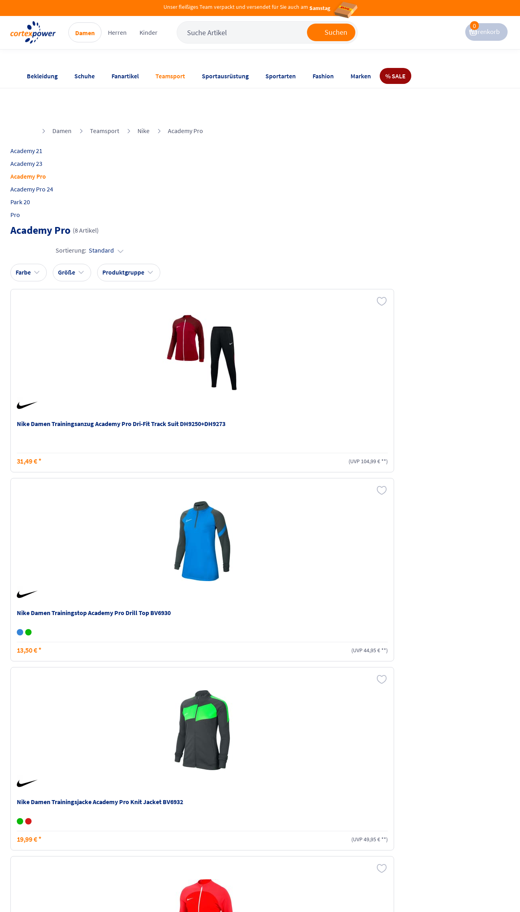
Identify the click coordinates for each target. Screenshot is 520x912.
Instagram (357, 794)
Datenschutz (201, 825)
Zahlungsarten (125, 810)
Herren (147, 40)
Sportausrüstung (225, 76)
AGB (190, 810)
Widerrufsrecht (284, 818)
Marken (361, 76)
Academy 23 (42, 129)
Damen (115, 40)
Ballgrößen (120, 840)
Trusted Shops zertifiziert (358, 888)
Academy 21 (42, 116)
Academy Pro (185, 96)
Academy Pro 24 (47, 155)
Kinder (179, 40)
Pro (31, 180)
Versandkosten (126, 794)
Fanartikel (125, 76)
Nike (143, 96)
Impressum (200, 794)
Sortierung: (460, 143)
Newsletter (40, 825)
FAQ (31, 794)
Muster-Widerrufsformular (289, 838)
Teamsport (170, 76)
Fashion (323, 76)
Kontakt (36, 810)
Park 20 (36, 167)
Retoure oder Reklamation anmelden (299, 799)
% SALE (395, 76)
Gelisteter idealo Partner (461, 888)
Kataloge (117, 825)
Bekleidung (42, 76)
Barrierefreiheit (205, 840)
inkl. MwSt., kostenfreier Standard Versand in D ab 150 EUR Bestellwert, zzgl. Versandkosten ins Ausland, (168, 700)
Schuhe (84, 76)
